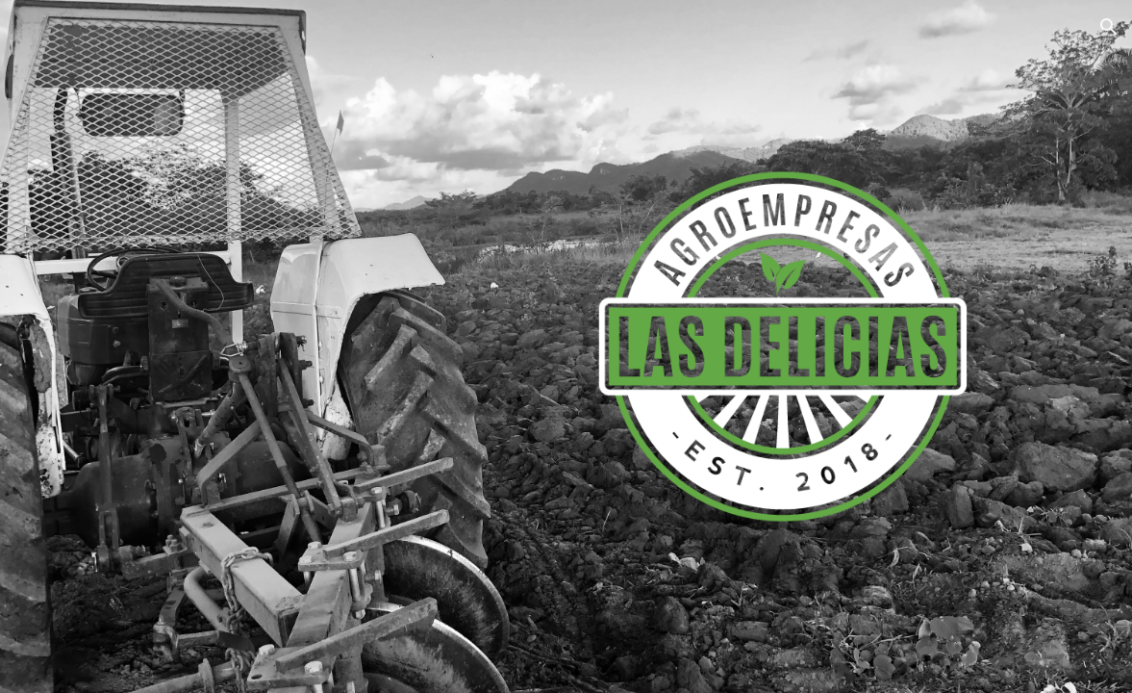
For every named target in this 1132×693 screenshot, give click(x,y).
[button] (1109, 27)
